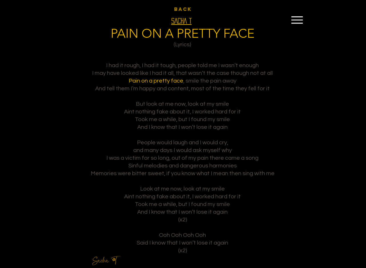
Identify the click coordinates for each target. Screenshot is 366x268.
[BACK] (183, 9)
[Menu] (297, 20)
